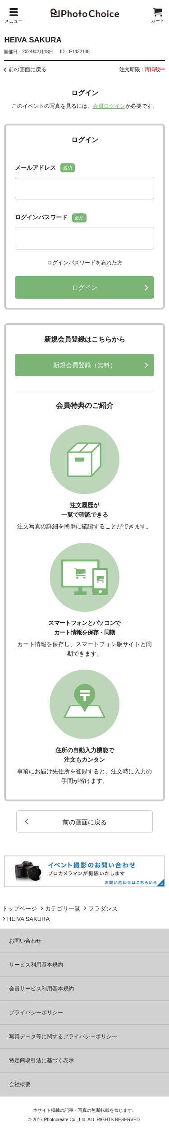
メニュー (14, 15)
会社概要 (20, 1084)
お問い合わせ (25, 941)
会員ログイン (109, 106)
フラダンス (103, 908)
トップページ (19, 908)
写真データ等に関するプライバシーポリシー (63, 1036)
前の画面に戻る (27, 69)
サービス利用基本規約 (36, 965)
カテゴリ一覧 (62, 908)
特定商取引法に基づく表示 (41, 1060)
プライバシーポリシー (36, 1012)
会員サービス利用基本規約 (41, 988)
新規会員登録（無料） (84, 365)
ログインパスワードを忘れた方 (85, 262)
